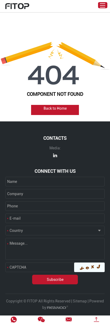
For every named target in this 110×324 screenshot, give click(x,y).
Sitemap (80, 301)
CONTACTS (55, 138)
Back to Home (55, 108)
